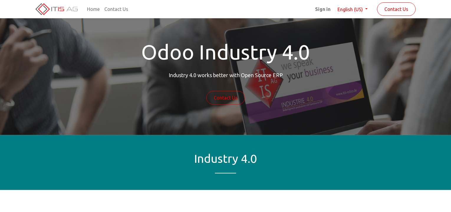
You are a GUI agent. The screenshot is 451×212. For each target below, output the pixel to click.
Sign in (322, 9)
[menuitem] (93, 9)
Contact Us (396, 9)
